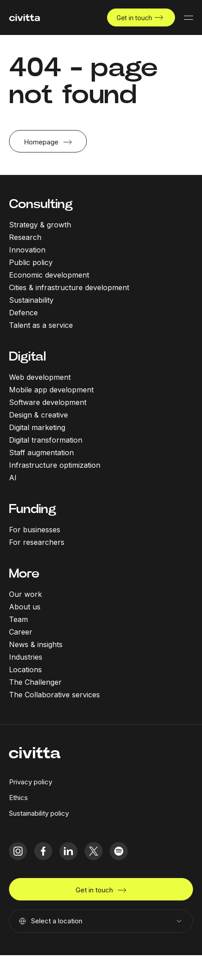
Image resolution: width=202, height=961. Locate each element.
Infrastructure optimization (54, 465)
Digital (27, 356)
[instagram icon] (18, 851)
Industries (25, 656)
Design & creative (38, 414)
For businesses (34, 529)
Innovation (27, 249)
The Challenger (35, 682)
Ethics (18, 797)
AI (13, 477)
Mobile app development (51, 389)
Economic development (49, 274)
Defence (23, 312)
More (24, 573)
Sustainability (31, 300)
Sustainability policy (39, 813)
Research (25, 237)
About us (24, 606)
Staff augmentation (41, 452)
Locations (25, 669)
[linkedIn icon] (68, 851)
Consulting (41, 204)
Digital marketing (37, 427)
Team (18, 619)
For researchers (36, 542)
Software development (47, 402)
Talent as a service (41, 325)
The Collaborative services (54, 694)
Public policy (31, 262)
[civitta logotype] (24, 17)
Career (20, 631)
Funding (32, 509)
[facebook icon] (43, 851)
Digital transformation (45, 439)
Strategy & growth (40, 224)
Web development (40, 377)
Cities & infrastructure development (69, 287)
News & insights (36, 644)
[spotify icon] (119, 851)
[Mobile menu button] (189, 17)
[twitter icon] (94, 851)
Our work (25, 594)
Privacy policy (30, 782)
